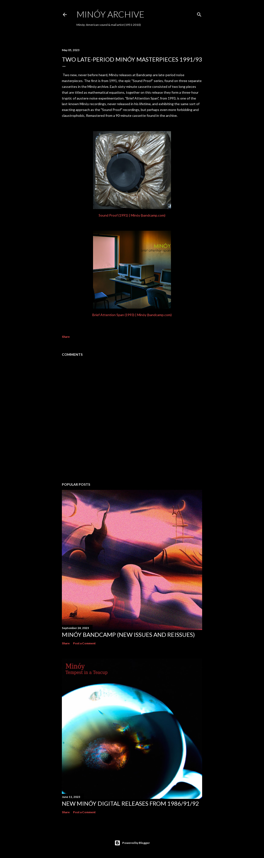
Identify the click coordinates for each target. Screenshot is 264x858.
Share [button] (66, 336)
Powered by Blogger (132, 843)
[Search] (199, 13)
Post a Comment (84, 643)
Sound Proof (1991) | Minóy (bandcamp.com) (132, 215)
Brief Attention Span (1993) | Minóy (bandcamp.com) (132, 315)
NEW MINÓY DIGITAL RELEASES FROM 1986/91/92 (130, 803)
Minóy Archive (110, 14)
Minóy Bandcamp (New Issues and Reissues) (128, 634)
